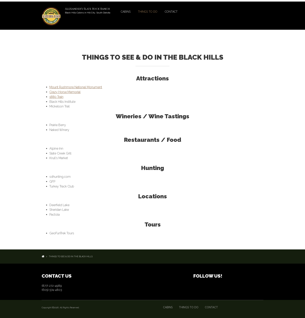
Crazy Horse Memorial (65, 92)
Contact (171, 11)
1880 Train (56, 97)
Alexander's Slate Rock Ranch (87, 8)
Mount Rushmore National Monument (75, 87)
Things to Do (147, 11)
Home (43, 256)
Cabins (126, 11)
